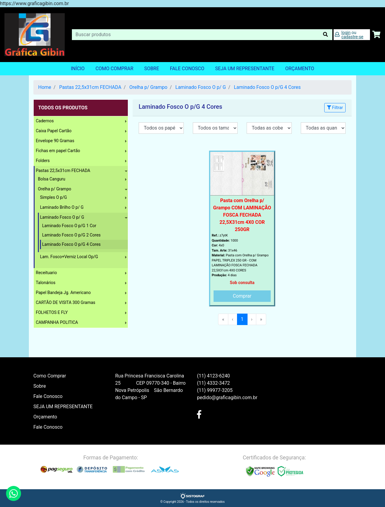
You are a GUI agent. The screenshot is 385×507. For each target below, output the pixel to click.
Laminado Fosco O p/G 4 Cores (267, 87)
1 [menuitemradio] (242, 319)
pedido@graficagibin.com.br (227, 397)
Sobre (151, 68)
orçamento (299, 68)
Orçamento (45, 417)
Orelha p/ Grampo (148, 87)
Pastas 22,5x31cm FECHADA (90, 87)
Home (44, 87)
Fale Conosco (187, 68)
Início (78, 68)
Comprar (242, 296)
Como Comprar (114, 68)
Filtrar (335, 107)
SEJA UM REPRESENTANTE (244, 68)
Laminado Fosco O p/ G (200, 87)
